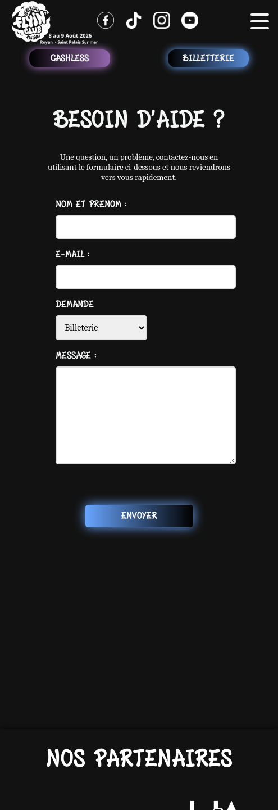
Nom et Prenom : (91, 204)
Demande (75, 304)
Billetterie (208, 58)
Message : (76, 355)
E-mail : (73, 254)
